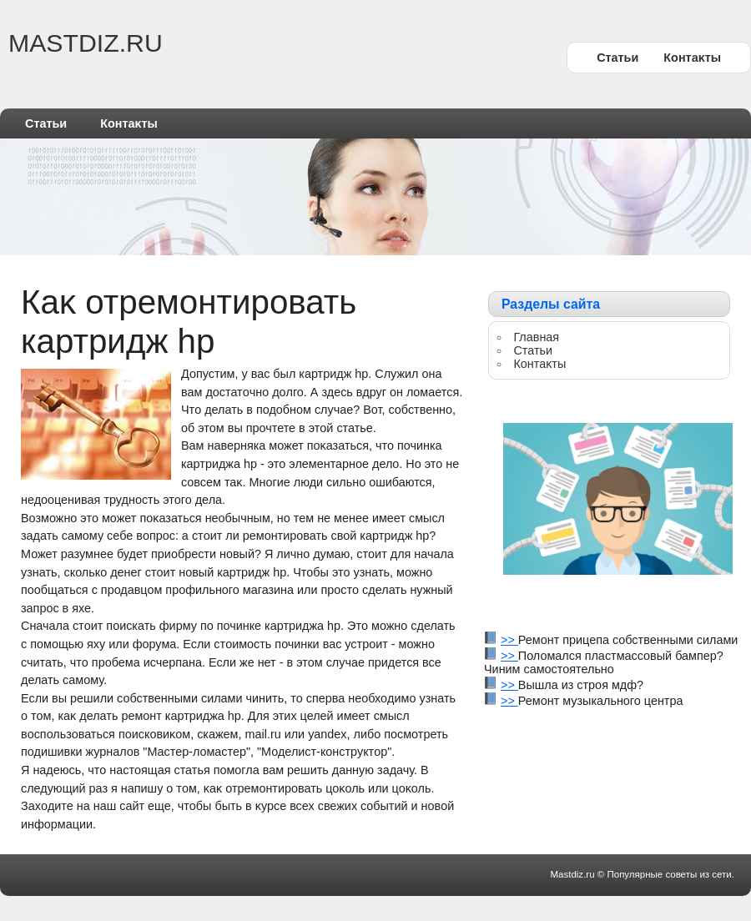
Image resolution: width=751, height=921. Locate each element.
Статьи (617, 57)
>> (509, 640)
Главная (536, 337)
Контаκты (692, 57)
